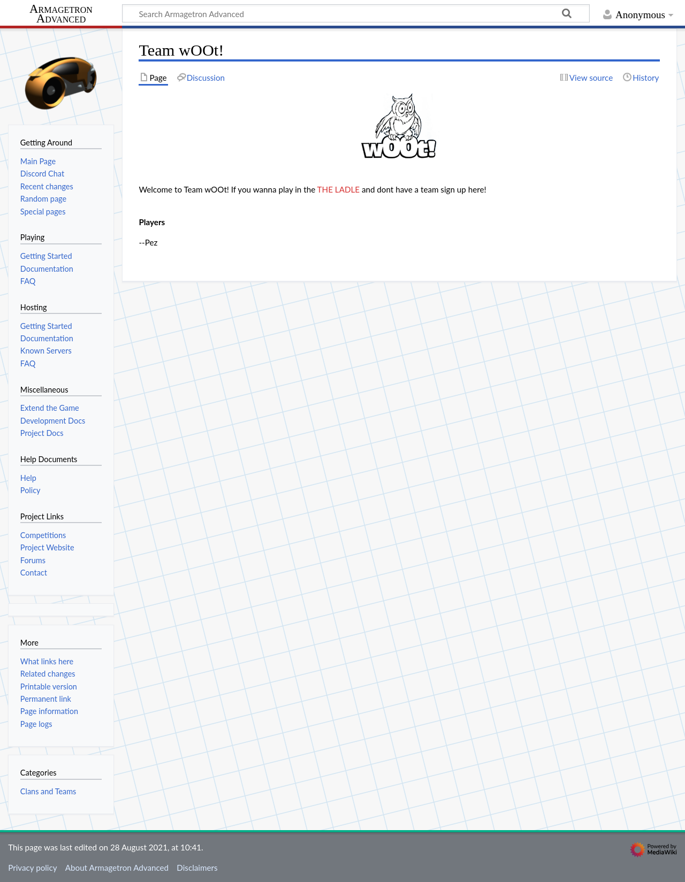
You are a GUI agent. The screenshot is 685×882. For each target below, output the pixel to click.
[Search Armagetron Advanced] (356, 13)
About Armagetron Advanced (117, 867)
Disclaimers (197, 867)
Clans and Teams (48, 791)
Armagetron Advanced (61, 14)
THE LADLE (338, 189)
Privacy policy (32, 867)
